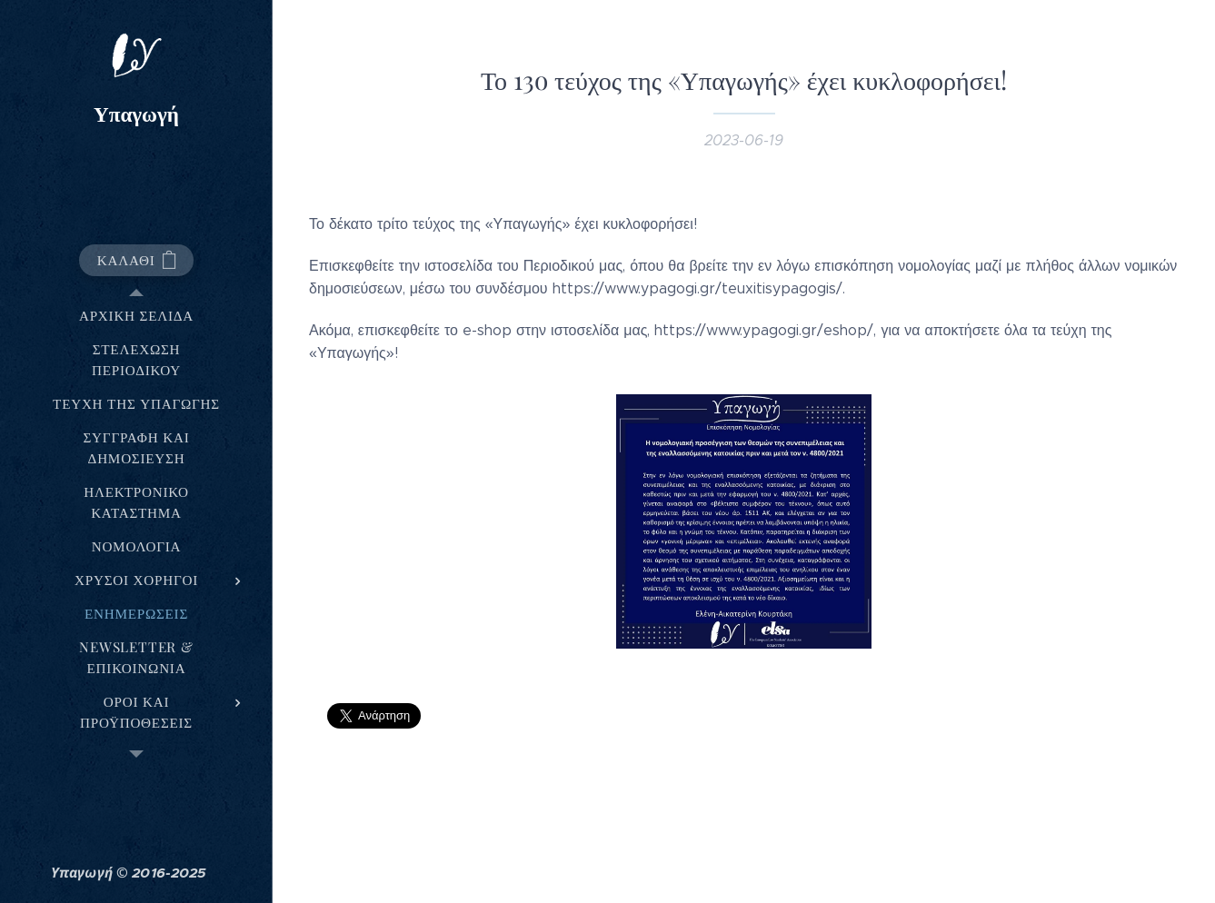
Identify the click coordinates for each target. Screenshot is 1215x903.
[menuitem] (136, 315)
